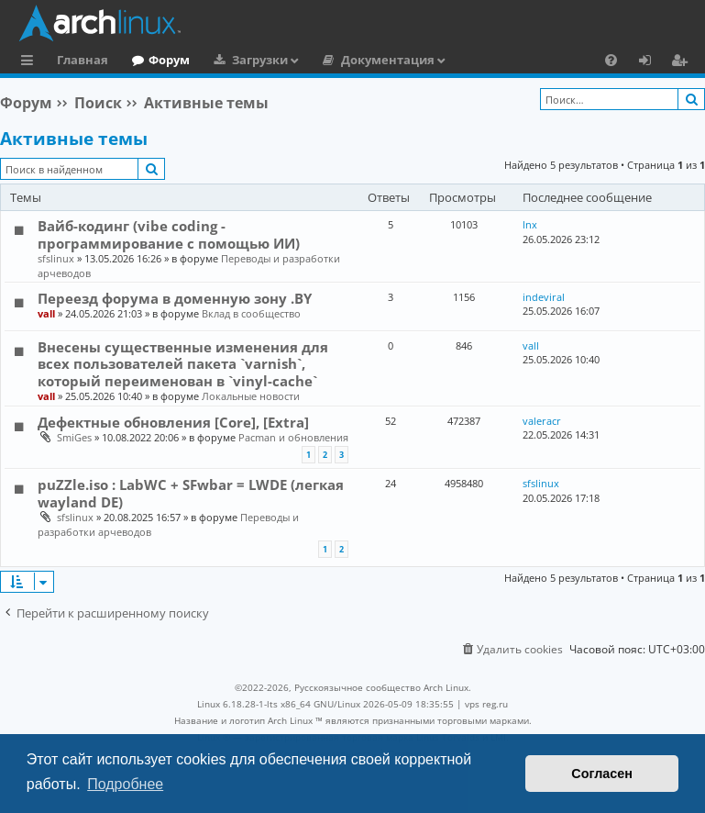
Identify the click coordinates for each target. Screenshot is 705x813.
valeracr (542, 421)
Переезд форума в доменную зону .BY (175, 298)
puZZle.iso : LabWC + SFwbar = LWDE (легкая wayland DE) (191, 492)
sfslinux (56, 258)
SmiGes (74, 437)
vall (46, 313)
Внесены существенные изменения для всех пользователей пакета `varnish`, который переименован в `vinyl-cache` (183, 364)
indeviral (544, 297)
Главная (82, 59)
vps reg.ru (486, 703)
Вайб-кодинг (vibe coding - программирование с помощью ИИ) (169, 234)
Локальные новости (251, 396)
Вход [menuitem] (651, 62)
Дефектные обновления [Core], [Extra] (173, 422)
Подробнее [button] (125, 784)
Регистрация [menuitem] (683, 62)
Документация (388, 59)
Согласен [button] (602, 773)
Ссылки (30, 62)
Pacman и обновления (293, 437)
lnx (530, 224)
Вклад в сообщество (251, 313)
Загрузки (260, 59)
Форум (169, 59)
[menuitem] (611, 59)
